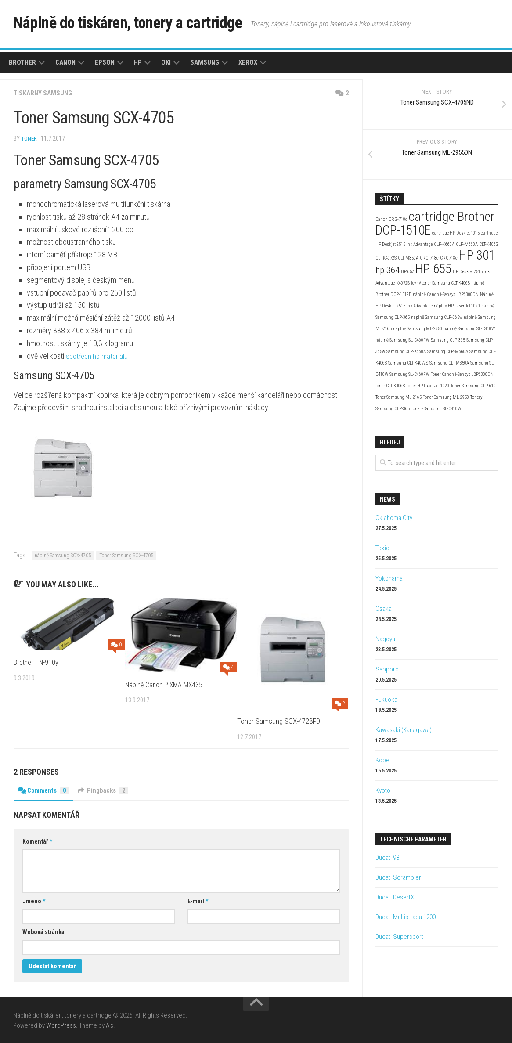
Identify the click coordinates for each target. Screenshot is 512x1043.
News (387, 499)
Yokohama (389, 578)
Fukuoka (386, 700)
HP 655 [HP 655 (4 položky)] (433, 268)
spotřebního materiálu (98, 355)
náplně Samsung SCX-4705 (63, 555)
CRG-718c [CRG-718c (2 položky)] (429, 258)
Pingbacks (107, 790)
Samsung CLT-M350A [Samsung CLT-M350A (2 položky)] (449, 363)
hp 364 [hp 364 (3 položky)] (387, 270)
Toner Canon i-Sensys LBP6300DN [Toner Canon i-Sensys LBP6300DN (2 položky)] (462, 374)
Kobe (382, 760)
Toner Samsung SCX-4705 (126, 555)
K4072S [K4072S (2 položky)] (403, 283)
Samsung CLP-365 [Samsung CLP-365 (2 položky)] (448, 340)
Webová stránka (43, 931)
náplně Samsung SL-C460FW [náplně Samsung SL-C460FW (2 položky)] (402, 340)
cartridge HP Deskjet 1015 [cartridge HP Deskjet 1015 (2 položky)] (456, 233)
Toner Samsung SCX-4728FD (278, 720)
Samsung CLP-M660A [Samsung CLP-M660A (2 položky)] (447, 351)
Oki (166, 62)
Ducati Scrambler (398, 877)
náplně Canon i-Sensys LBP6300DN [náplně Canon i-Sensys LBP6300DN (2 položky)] (446, 294)
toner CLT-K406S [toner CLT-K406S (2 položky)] (390, 386)
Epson (105, 62)
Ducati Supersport (399, 937)
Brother (22, 62)
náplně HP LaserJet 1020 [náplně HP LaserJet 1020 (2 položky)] (457, 306)
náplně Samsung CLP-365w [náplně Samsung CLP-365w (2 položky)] (436, 317)
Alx (109, 1025)
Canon (65, 62)
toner (29, 138)
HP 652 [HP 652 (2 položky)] (407, 271)
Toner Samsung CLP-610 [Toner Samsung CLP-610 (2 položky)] (473, 386)
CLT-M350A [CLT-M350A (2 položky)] (408, 258)
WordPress (61, 1025)
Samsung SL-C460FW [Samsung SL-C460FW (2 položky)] (409, 374)
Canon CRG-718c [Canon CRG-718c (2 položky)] (391, 219)
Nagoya (385, 639)
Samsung (204, 62)
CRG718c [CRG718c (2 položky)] (449, 258)
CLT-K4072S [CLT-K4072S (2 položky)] (386, 258)
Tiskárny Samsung (45, 93)
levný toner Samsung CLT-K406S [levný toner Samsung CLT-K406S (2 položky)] (440, 283)
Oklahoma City (393, 518)
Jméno (33, 900)
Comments (45, 790)
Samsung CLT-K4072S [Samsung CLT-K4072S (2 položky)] (408, 363)
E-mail (197, 900)
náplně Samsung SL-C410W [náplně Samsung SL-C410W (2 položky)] (469, 329)
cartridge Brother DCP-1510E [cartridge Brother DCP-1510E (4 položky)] (434, 223)
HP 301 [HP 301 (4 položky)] (477, 255)
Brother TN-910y (37, 661)
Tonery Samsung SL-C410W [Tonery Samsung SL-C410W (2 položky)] (436, 408)
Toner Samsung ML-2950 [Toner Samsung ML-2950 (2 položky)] (446, 397)
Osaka (383, 609)
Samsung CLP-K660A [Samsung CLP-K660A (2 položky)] (406, 351)
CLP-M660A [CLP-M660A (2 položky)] (467, 244)
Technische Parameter (413, 839)
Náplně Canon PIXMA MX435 (166, 684)
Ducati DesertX (394, 897)
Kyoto (382, 790)
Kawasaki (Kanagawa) (403, 730)
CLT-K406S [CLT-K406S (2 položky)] (488, 244)
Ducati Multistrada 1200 (405, 917)
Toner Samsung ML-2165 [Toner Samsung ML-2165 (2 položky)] (398, 397)
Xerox (247, 62)
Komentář (37, 841)
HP (138, 62)
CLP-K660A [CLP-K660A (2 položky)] (444, 244)
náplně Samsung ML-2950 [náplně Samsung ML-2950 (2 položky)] (417, 329)
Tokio (382, 548)
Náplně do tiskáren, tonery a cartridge (147, 24)
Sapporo (387, 669)
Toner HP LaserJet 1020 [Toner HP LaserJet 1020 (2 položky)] (427, 386)
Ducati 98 (387, 858)
